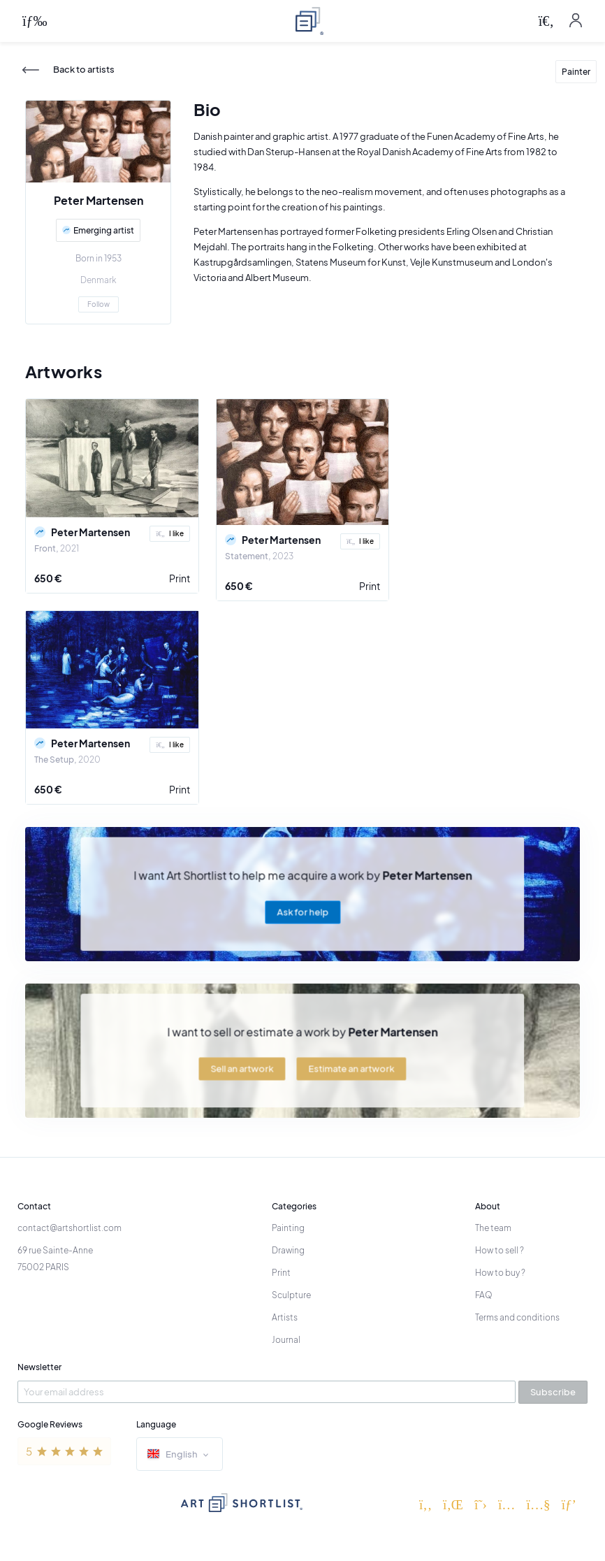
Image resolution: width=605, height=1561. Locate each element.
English (179, 1455)
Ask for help (302, 912)
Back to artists (84, 69)
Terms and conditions (517, 1317)
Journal (286, 1340)
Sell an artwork (242, 1068)
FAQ (484, 1295)
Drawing (288, 1250)
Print (179, 578)
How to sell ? (499, 1250)
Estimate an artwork (352, 1068)
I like (169, 533)
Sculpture (291, 1295)
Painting (288, 1228)
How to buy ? (500, 1272)
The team (493, 1228)
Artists (285, 1317)
